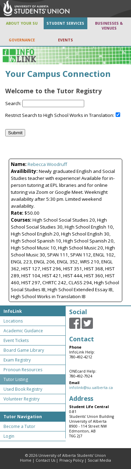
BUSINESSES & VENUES (109, 26)
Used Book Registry (22, 389)
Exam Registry (17, 360)
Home (25, 460)
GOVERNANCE (22, 40)
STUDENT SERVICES (65, 23)
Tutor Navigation (22, 417)
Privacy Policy (71, 460)
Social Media (99, 460)
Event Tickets (16, 340)
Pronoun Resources (22, 370)
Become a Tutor (19, 426)
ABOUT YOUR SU (22, 23)
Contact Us (45, 460)
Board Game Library (23, 350)
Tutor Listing (15, 379)
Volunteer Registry (21, 399)
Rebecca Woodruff (47, 164)
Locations (13, 321)
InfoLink (12, 311)
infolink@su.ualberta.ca (91, 387)
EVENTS (65, 40)
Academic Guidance (23, 331)
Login (8, 436)
